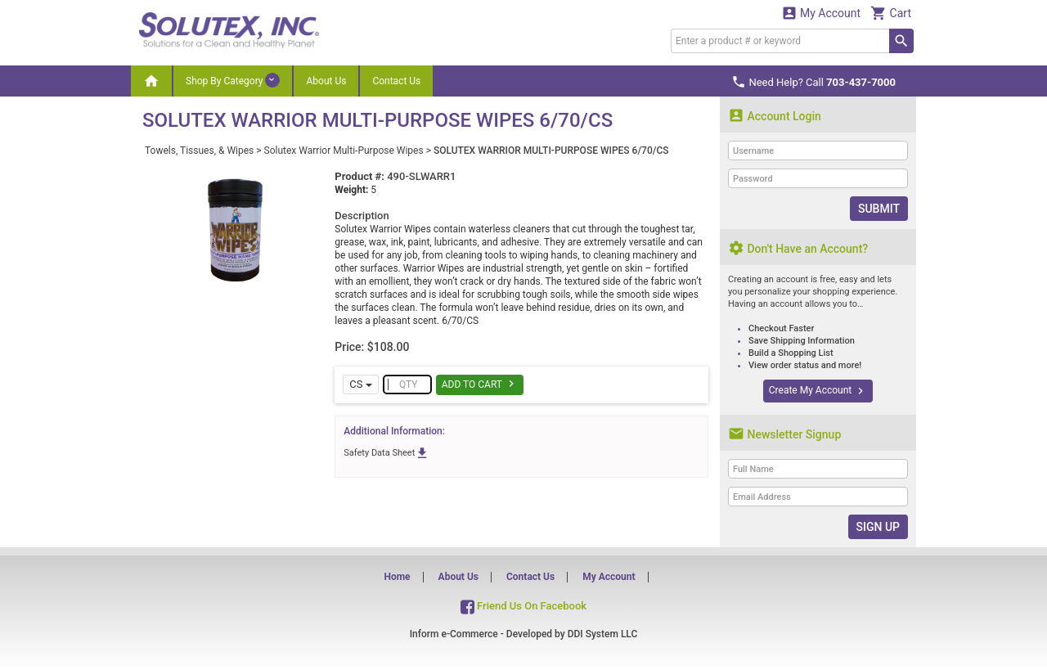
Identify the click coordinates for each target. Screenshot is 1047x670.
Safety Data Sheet (386, 452)
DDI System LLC (603, 634)
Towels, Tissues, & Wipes (199, 150)
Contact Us (396, 81)
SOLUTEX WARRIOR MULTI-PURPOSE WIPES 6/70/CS (551, 150)
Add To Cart (480, 383)
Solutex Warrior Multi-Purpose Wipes (344, 150)
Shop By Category (233, 80)
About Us (326, 81)
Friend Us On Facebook (523, 606)
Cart (890, 12)
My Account (821, 12)
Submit (879, 208)
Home (397, 576)
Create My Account (818, 391)
